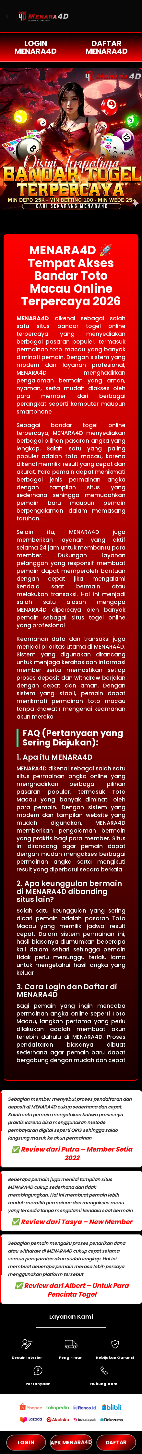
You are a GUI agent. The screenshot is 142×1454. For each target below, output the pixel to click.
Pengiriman (71, 1357)
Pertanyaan (38, 1383)
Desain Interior (27, 1357)
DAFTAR (116, 1442)
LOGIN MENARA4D (36, 47)
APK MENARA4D (71, 1442)
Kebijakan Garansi (115, 1357)
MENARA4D (33, 318)
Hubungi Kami (104, 1383)
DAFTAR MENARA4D (107, 47)
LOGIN (26, 1442)
